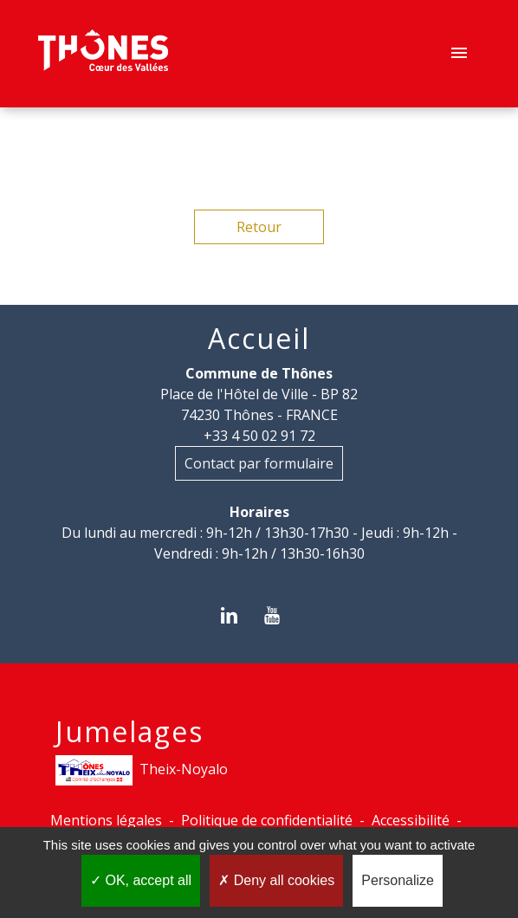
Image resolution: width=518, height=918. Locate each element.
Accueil (259, 338)
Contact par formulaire (259, 463)
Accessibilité (411, 820)
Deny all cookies (276, 880)
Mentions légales (106, 820)
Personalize (397, 880)
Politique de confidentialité (267, 820)
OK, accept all (140, 880)
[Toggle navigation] (459, 53)
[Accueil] (103, 53)
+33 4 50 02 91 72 (259, 435)
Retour (259, 226)
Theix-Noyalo (141, 770)
